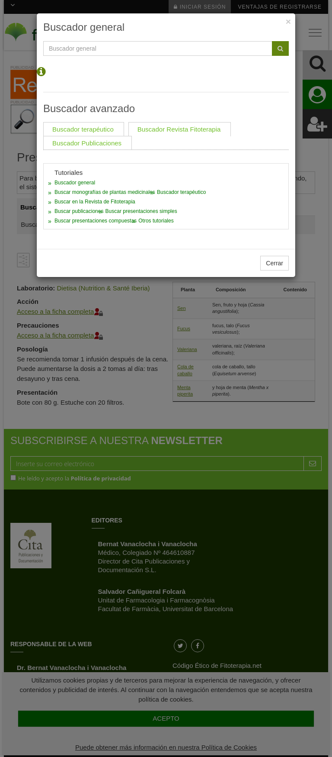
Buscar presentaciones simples (141, 211)
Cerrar (274, 263)
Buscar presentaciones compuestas (95, 221)
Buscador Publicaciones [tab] (86, 143)
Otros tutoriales (155, 221)
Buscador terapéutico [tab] (83, 129)
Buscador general (74, 183)
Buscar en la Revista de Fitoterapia (94, 202)
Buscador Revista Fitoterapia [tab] (179, 129)
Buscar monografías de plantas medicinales (104, 192)
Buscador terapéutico (181, 192)
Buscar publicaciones (78, 211)
